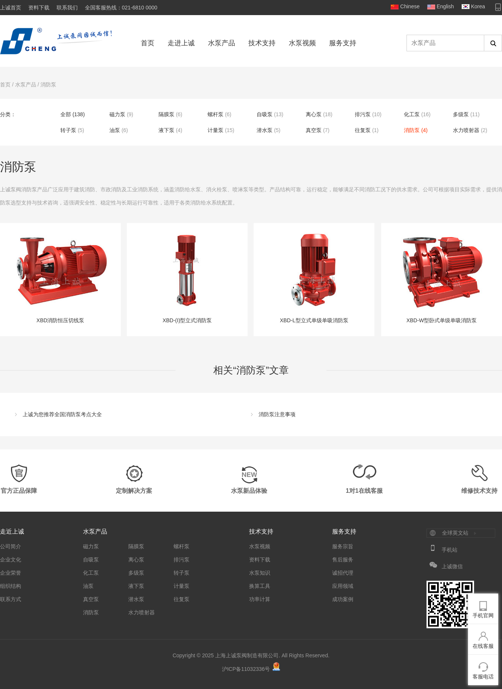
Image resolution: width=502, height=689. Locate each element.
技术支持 (262, 43)
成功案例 (342, 599)
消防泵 (48, 85)
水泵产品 (221, 43)
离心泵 (314, 114)
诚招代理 (342, 573)
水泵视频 (302, 43)
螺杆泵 (215, 114)
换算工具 (259, 586)
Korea (478, 6)
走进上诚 (181, 43)
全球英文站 (455, 533)
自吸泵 (265, 114)
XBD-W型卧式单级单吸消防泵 (441, 277)
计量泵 (215, 130)
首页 (147, 43)
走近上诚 (12, 531)
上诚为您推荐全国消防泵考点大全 (62, 414)
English (445, 6)
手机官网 (483, 615)
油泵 (114, 130)
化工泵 (412, 114)
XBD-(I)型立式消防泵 (187, 277)
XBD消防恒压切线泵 (60, 277)
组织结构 (10, 586)
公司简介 (10, 546)
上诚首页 (10, 8)
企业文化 (10, 560)
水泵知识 (259, 573)
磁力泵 (117, 114)
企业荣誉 (10, 573)
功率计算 (259, 599)
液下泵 (166, 130)
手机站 (449, 550)
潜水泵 (265, 130)
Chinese (409, 6)
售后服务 (342, 560)
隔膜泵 (166, 114)
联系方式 (10, 599)
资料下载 (38, 8)
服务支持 (342, 43)
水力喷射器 (466, 130)
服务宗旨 (342, 546)
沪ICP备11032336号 (246, 669)
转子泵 (68, 130)
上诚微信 (452, 566)
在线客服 (483, 646)
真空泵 (314, 130)
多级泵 (461, 114)
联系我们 (67, 8)
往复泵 (363, 130)
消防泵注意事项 (277, 414)
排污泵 (363, 114)
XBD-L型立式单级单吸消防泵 (314, 277)
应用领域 (342, 586)
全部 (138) (72, 114)
